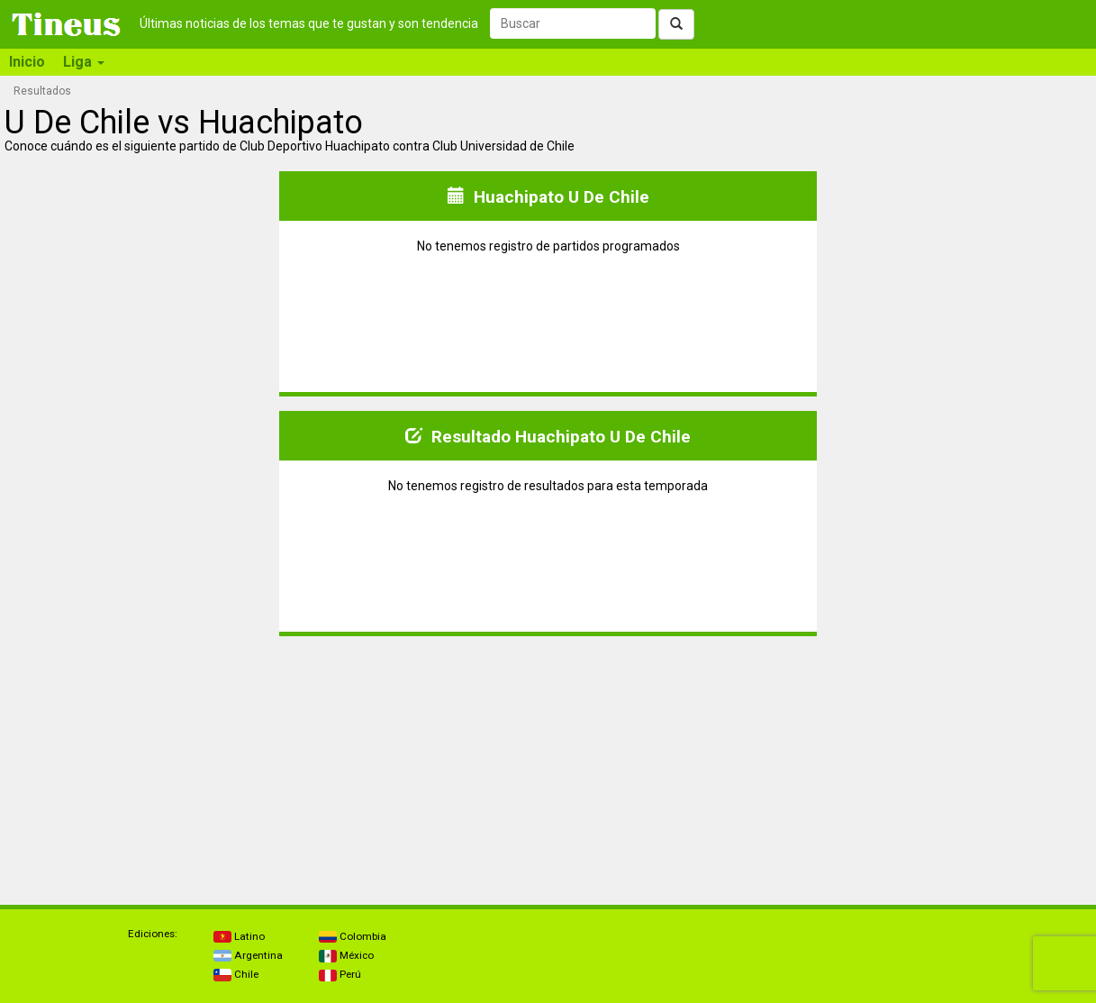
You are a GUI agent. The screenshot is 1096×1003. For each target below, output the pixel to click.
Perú (340, 974)
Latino (239, 936)
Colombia (352, 936)
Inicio (27, 61)
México (346, 955)
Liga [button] (83, 61)
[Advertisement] (142, 763)
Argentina (248, 955)
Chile (235, 974)
